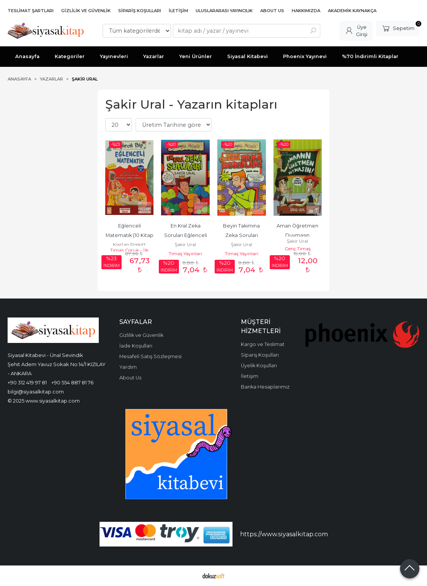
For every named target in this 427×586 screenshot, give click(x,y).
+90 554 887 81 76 (72, 382)
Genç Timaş (298, 248)
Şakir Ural (185, 244)
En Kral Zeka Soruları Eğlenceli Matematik (186, 235)
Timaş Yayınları (185, 253)
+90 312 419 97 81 (27, 382)
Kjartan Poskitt (129, 244)
